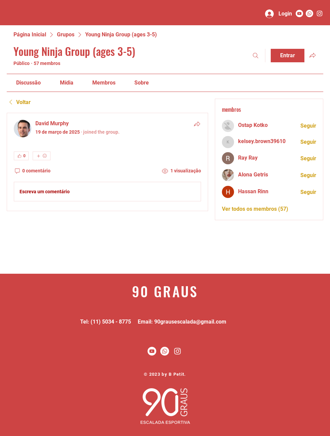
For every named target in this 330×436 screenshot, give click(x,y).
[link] (28, 82)
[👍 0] (21, 156)
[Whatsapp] (309, 13)
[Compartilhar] (197, 124)
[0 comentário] (32, 171)
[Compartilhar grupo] (312, 55)
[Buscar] (256, 55)
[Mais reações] (42, 156)
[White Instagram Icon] (177, 351)
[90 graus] (319, 13)
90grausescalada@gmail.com (190, 321)
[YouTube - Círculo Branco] (299, 13)
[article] (107, 162)
